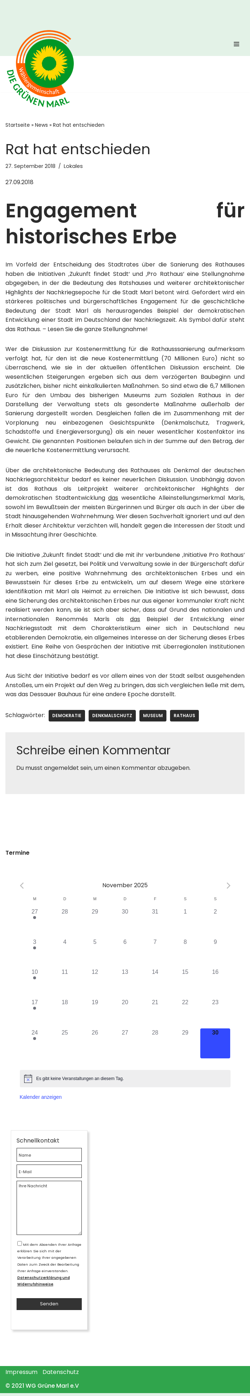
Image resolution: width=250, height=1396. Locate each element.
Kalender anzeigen (41, 1099)
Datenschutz (61, 1375)
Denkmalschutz (112, 717)
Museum (153, 717)
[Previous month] (22, 887)
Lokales (73, 166)
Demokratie (66, 717)
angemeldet (61, 770)
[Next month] (229, 887)
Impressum (21, 1375)
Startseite (17, 125)
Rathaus (184, 717)
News (41, 125)
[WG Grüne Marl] (43, 69)
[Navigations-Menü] (236, 46)
